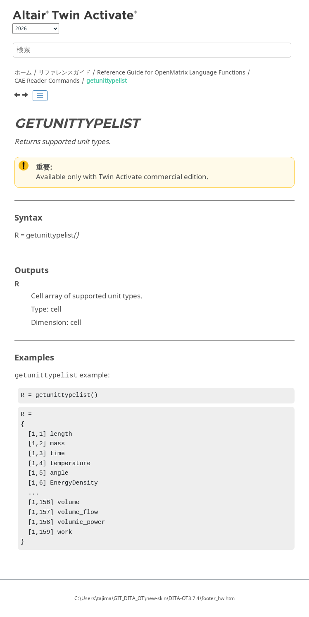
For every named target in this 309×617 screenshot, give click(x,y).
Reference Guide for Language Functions (171, 72)
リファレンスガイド (64, 72)
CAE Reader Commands (47, 81)
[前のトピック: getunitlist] (17, 96)
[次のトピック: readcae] (26, 96)
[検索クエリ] (152, 50)
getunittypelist (106, 81)
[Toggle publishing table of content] (40, 95)
